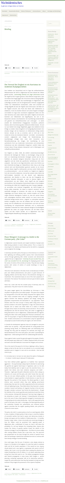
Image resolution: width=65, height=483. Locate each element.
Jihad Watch (51, 166)
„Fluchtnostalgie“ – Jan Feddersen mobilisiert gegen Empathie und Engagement (53, 58)
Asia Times (50, 233)
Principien (50, 184)
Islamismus (14, 72)
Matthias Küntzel (52, 178)
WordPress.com (44, 480)
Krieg (6, 474)
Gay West (50, 161)
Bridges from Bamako (53, 135)
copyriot (50, 145)
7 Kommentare (22, 474)
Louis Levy (50, 261)
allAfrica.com (51, 231)
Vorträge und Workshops (54, 11)
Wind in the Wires (52, 267)
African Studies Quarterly (51, 214)
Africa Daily (50, 225)
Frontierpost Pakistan (53, 239)
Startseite (4, 11)
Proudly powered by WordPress (23, 480)
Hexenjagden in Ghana (53, 164)
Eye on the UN (51, 154)
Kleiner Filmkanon (26, 11)
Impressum (5, 15)
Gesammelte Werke (14, 11)
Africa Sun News (52, 228)
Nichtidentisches (11, 2)
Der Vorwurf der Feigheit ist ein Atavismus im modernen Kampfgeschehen (23, 86)
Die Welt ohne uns (52, 152)
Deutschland (7, 225)
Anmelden (50, 278)
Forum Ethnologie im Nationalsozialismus (53, 158)
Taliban (37, 72)
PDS (13, 474)
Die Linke (39, 473)
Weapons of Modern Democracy (53, 201)
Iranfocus (50, 241)
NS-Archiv (50, 181)
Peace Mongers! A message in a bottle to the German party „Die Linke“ (22, 238)
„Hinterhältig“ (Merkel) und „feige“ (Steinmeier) (27, 94)
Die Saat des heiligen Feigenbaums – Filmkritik (53, 41)
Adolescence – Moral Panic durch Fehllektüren (53, 35)
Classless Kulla (51, 142)
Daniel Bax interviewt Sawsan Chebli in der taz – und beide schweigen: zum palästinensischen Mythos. (53, 49)
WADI (49, 198)
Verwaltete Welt (20, 72)
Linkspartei (9, 474)
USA (40, 72)
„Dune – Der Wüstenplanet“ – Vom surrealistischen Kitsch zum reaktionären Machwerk (53, 99)
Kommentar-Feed (52, 283)
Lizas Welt (50, 172)
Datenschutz (13, 15)
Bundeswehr (38, 224)
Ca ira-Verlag (51, 137)
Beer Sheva (50, 132)
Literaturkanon (37, 11)
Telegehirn (50, 191)
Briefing (8, 29)
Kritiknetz (50, 169)
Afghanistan (32, 72)
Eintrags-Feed (51, 281)
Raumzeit (50, 186)
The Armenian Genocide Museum (52, 195)
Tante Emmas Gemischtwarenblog (52, 264)
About (44, 11)
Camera (50, 140)
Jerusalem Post (51, 244)
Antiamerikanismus (16, 473)
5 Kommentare (19, 225)
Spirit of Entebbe (52, 189)
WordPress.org (51, 286)
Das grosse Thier (52, 236)
